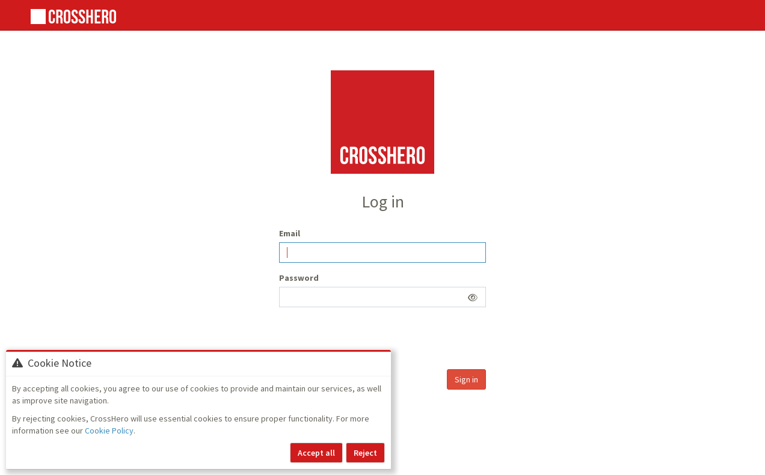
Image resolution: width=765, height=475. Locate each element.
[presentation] (370, 339)
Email (289, 233)
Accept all (316, 452)
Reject (365, 452)
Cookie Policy (109, 430)
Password (299, 277)
